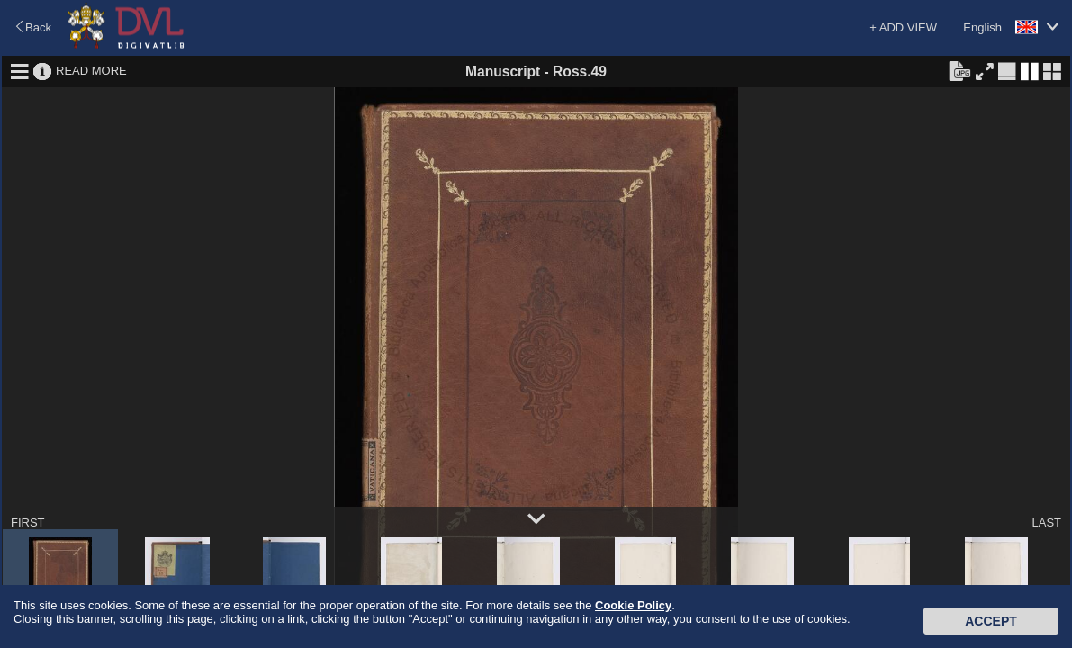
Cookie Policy (633, 605)
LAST (1046, 522)
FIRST (28, 522)
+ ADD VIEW (903, 27)
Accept (991, 621)
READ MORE (91, 70)
